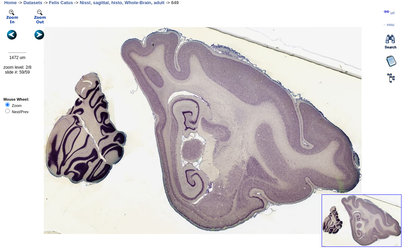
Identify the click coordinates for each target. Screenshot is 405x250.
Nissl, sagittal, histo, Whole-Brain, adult (122, 2)
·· (389, 25)
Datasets (33, 2)
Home (10, 2)
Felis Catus (61, 2)
